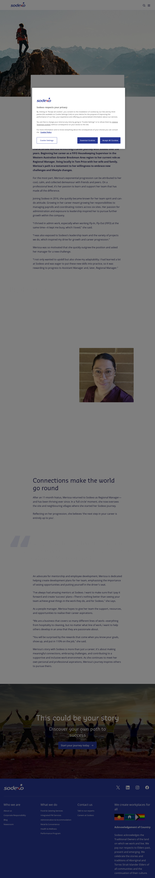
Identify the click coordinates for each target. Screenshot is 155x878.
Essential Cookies (87, 140)
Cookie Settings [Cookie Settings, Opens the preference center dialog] (47, 140)
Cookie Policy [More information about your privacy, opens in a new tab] (45, 132)
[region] (78, 118)
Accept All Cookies (110, 140)
